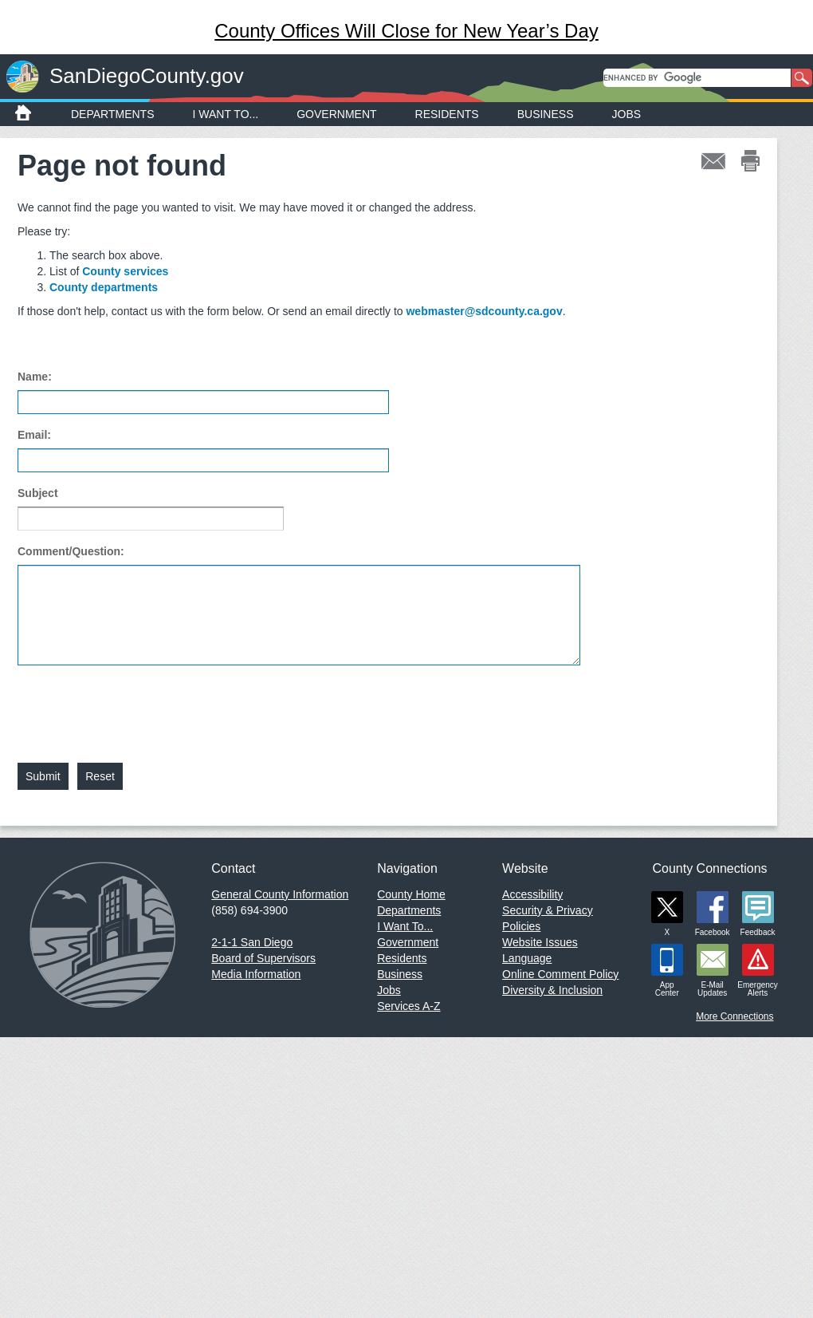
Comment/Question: (71, 551)
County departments (103, 287)
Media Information (255, 974)
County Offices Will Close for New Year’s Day (406, 30)
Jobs (627, 114)
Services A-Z (408, 1006)
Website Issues (540, 942)
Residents (447, 114)
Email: (34, 434)
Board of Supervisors (263, 958)
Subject (38, 493)
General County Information (279, 894)
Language (527, 958)
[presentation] (139, 704)
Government (336, 114)
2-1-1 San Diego (252, 942)
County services (125, 271)
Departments (113, 114)
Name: (35, 376)
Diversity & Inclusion (552, 990)
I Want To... (226, 114)
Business (545, 114)
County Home (411, 894)
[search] (697, 78)
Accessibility (532, 894)
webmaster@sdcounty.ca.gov (484, 311)
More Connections (734, 1016)
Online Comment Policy (560, 974)
